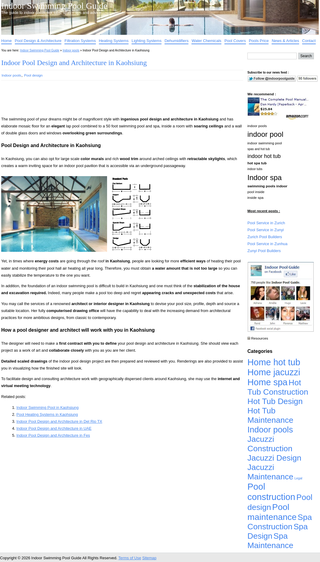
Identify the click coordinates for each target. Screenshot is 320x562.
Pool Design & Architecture (38, 40)
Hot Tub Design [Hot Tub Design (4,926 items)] (275, 401)
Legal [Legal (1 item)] (298, 478)
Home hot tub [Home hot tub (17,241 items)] (273, 362)
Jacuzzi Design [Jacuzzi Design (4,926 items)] (274, 457)
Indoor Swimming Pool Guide (54, 6)
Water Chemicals (206, 40)
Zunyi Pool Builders (264, 250)
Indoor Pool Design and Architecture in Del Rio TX (59, 421)
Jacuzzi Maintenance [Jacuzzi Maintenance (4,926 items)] (270, 472)
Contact (309, 40)
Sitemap (149, 558)
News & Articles (285, 40)
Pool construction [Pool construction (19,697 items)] (271, 491)
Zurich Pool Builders (264, 237)
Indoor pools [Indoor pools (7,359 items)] (270, 429)
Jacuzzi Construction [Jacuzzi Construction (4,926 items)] (269, 444)
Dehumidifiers (176, 40)
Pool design (33, 75)
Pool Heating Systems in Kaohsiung (47, 414)
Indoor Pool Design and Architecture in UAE (53, 428)
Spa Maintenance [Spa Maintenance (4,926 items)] (270, 540)
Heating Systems (114, 40)
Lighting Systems (147, 40)
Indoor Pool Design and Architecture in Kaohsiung (74, 63)
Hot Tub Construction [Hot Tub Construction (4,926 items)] (277, 387)
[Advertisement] (112, 101)
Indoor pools (71, 50)
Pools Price (259, 40)
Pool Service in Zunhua (267, 244)
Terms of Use (129, 558)
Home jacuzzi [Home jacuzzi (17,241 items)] (273, 372)
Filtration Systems (80, 40)
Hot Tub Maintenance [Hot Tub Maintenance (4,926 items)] (270, 415)
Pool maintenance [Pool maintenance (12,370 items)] (271, 512)
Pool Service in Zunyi (265, 230)
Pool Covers (235, 40)
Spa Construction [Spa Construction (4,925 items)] (279, 522)
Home (6, 40)
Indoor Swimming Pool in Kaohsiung (47, 407)
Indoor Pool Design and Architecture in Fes (53, 435)
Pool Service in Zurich (266, 223)
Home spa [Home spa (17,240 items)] (267, 382)
